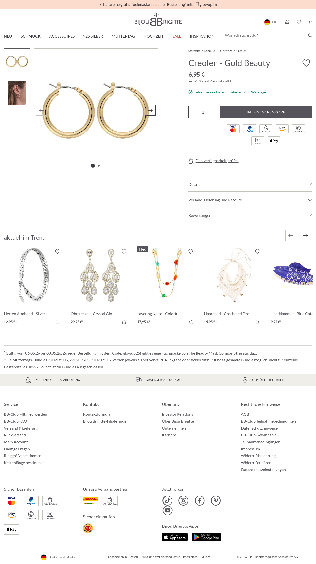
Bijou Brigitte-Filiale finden (106, 421)
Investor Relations (177, 414)
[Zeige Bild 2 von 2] (99, 166)
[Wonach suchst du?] (267, 35)
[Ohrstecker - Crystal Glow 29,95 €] (100, 287)
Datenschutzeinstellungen (263, 469)
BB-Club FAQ (15, 421)
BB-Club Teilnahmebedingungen (268, 421)
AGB (245, 414)
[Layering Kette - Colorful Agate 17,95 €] (167, 287)
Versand (216, 81)
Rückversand (15, 434)
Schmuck (30, 36)
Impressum (250, 448)
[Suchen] (310, 35)
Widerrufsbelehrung (258, 455)
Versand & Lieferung (21, 428)
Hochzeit (154, 36)
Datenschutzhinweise (259, 428)
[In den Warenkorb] (57, 322)
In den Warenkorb (266, 112)
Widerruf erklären (256, 462)
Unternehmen (174, 428)
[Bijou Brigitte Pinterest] (215, 501)
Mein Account (16, 441)
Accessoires (62, 36)
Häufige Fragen (17, 448)
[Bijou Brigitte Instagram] (183, 501)
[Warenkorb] (310, 22)
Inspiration (202, 36)
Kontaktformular (97, 414)
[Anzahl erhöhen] (212, 112)
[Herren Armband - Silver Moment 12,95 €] (33, 287)
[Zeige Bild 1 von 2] (93, 166)
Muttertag (123, 36)
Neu (8, 36)
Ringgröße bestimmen (22, 455)
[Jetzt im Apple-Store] (175, 536)
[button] (287, 22)
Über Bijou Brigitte (178, 421)
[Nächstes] (150, 110)
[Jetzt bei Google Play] (206, 536)
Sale (176, 36)
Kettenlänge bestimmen (24, 462)
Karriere (169, 434)
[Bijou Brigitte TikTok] (167, 501)
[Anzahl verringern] (194, 112)
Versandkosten (170, 557)
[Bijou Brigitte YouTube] (167, 510)
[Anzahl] (203, 112)
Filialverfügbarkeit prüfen (217, 160)
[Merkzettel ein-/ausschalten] (306, 63)
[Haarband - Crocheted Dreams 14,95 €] (233, 287)
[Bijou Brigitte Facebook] (199, 501)
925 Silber (93, 36)
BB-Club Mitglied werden (25, 414)
